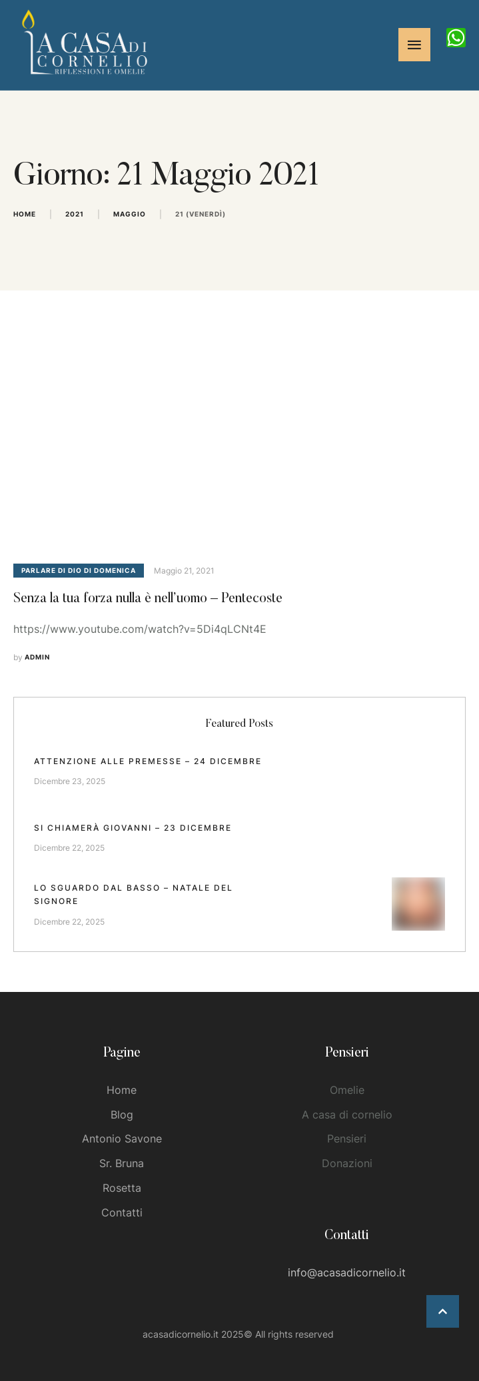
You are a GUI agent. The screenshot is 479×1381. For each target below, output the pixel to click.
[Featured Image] (239, 437)
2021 (74, 214)
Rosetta (122, 1187)
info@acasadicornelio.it (347, 1272)
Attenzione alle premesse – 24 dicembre (148, 761)
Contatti (122, 1212)
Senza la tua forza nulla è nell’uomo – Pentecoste (147, 599)
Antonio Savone (122, 1138)
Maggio (129, 214)
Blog (122, 1114)
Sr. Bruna (121, 1163)
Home (24, 214)
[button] (442, 1311)
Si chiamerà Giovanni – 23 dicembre (133, 828)
